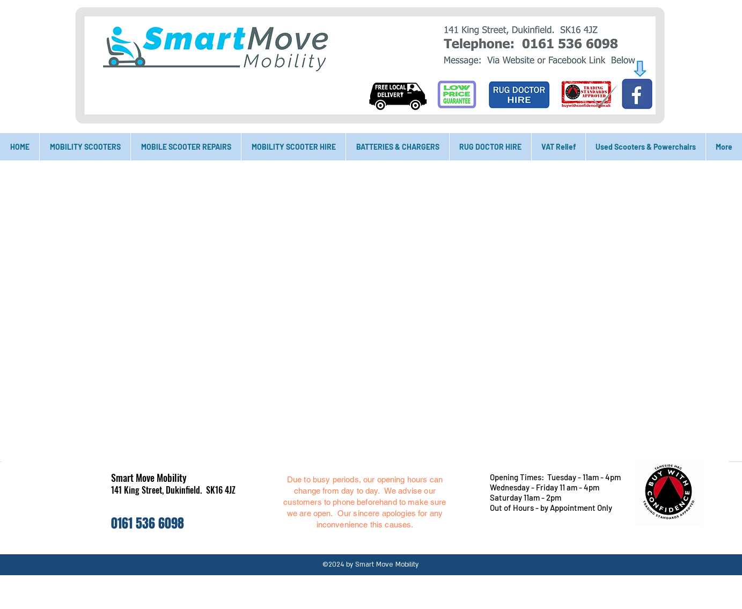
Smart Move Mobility (149, 478)
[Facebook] (633, 93)
